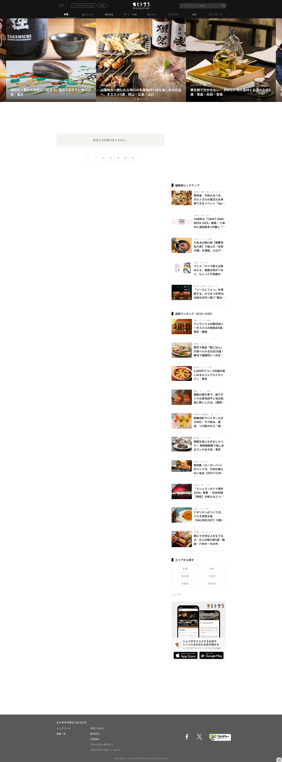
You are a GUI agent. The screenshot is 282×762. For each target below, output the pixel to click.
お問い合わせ (97, 728)
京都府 (185, 583)
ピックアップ (215, 14)
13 (117, 157)
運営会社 (94, 733)
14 (125, 157)
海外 (212, 569)
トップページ (63, 728)
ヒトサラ (177, 594)
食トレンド (87, 14)
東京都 (185, 576)
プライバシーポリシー (101, 744)
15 (132, 157)
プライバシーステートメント (105, 750)
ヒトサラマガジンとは (84, 5)
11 (103, 157)
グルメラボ (173, 14)
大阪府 (212, 576)
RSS (102, 5)
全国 (185, 569)
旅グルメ (151, 14)
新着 (66, 14)
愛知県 (212, 583)
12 (110, 157)
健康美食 (109, 14)
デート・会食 (130, 14)
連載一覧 (61, 733)
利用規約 (94, 739)
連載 (194, 14)
